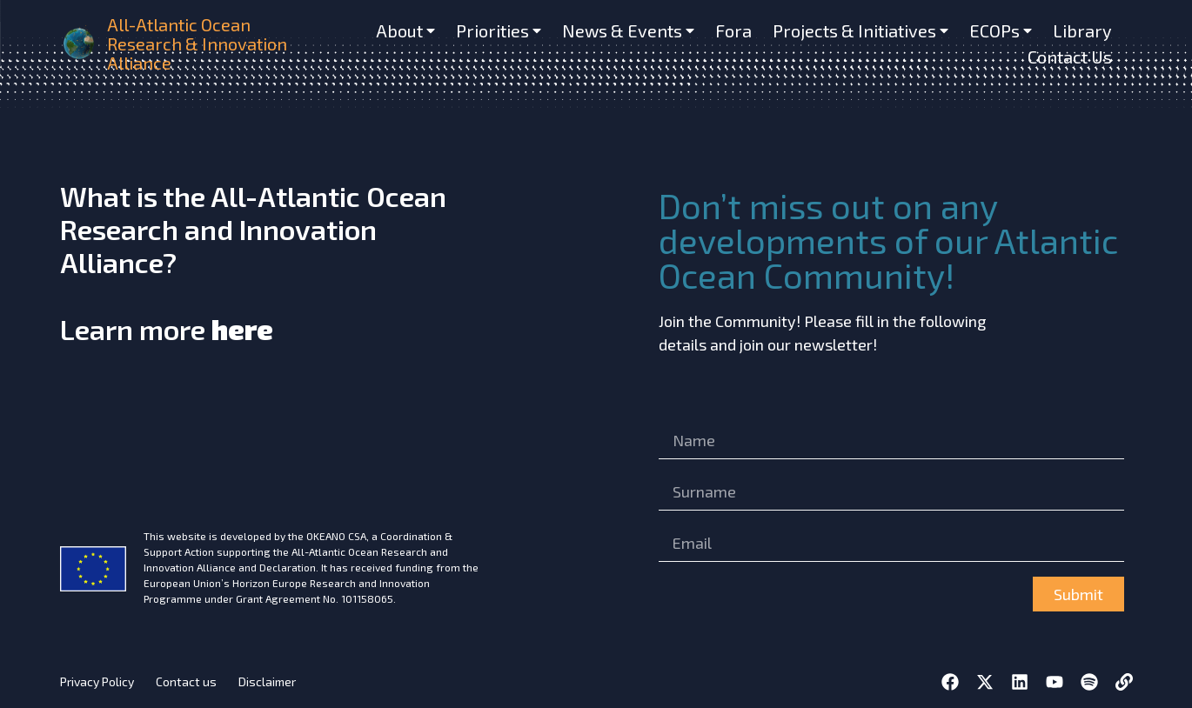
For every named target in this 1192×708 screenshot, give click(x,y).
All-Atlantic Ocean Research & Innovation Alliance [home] (197, 43)
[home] (80, 43)
